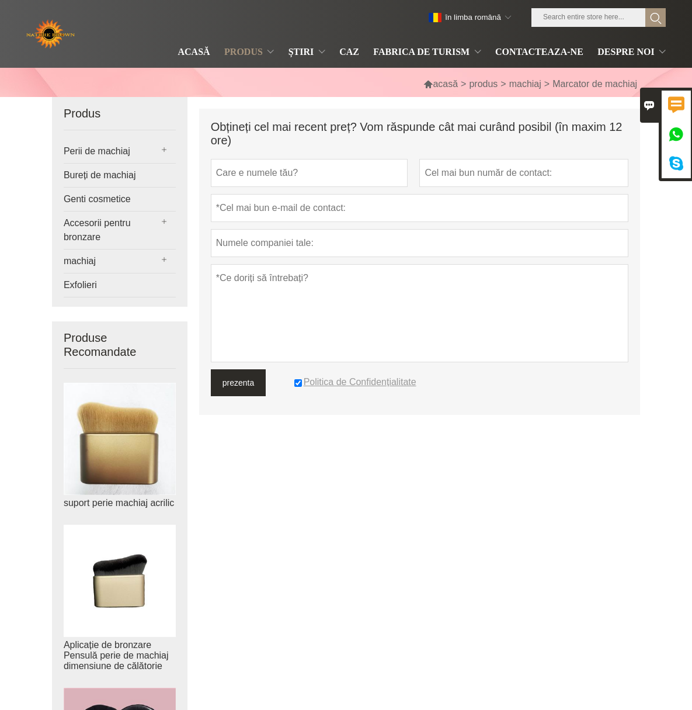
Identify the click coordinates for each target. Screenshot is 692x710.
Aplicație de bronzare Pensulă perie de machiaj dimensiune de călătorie (116, 655)
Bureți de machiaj (100, 175)
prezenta (238, 382)
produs (483, 84)
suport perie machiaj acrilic (119, 503)
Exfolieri (80, 285)
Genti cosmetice (97, 199)
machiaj (525, 84)
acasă (440, 84)
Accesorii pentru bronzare (97, 230)
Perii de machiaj (97, 151)
